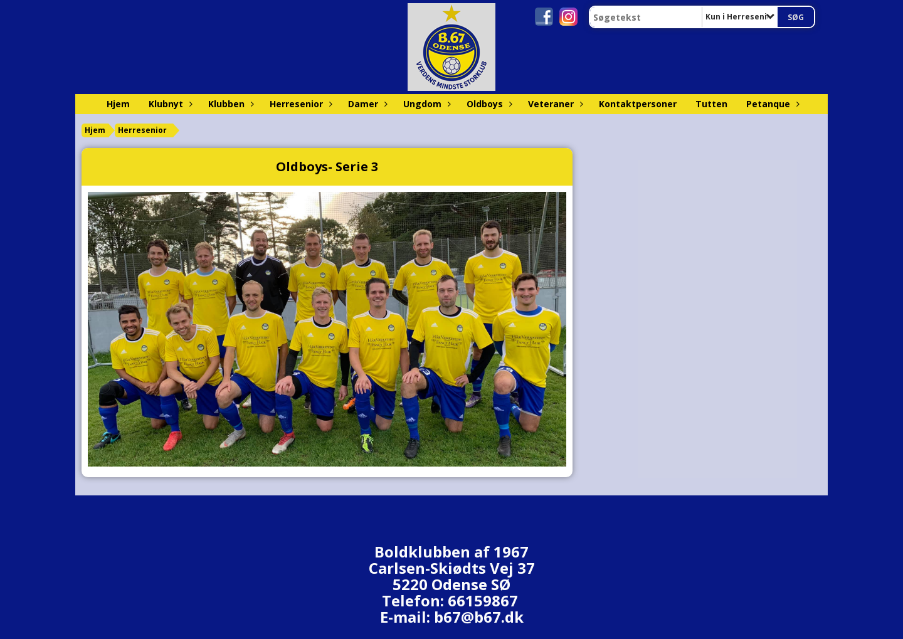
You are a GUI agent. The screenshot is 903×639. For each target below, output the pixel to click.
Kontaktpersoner (638, 104)
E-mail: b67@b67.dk (452, 616)
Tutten (711, 104)
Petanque (771, 104)
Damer (366, 104)
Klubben (229, 104)
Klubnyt (169, 104)
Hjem (118, 104)
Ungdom (425, 104)
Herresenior (299, 104)
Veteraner (554, 104)
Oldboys (488, 104)
